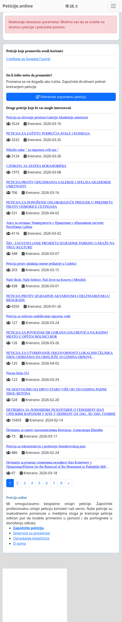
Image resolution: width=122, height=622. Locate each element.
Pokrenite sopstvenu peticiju (61, 96)
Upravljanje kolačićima (31, 538)
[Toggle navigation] (113, 6)
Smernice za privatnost (31, 533)
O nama (19, 543)
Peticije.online (18, 6)
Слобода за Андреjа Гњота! (28, 59)
